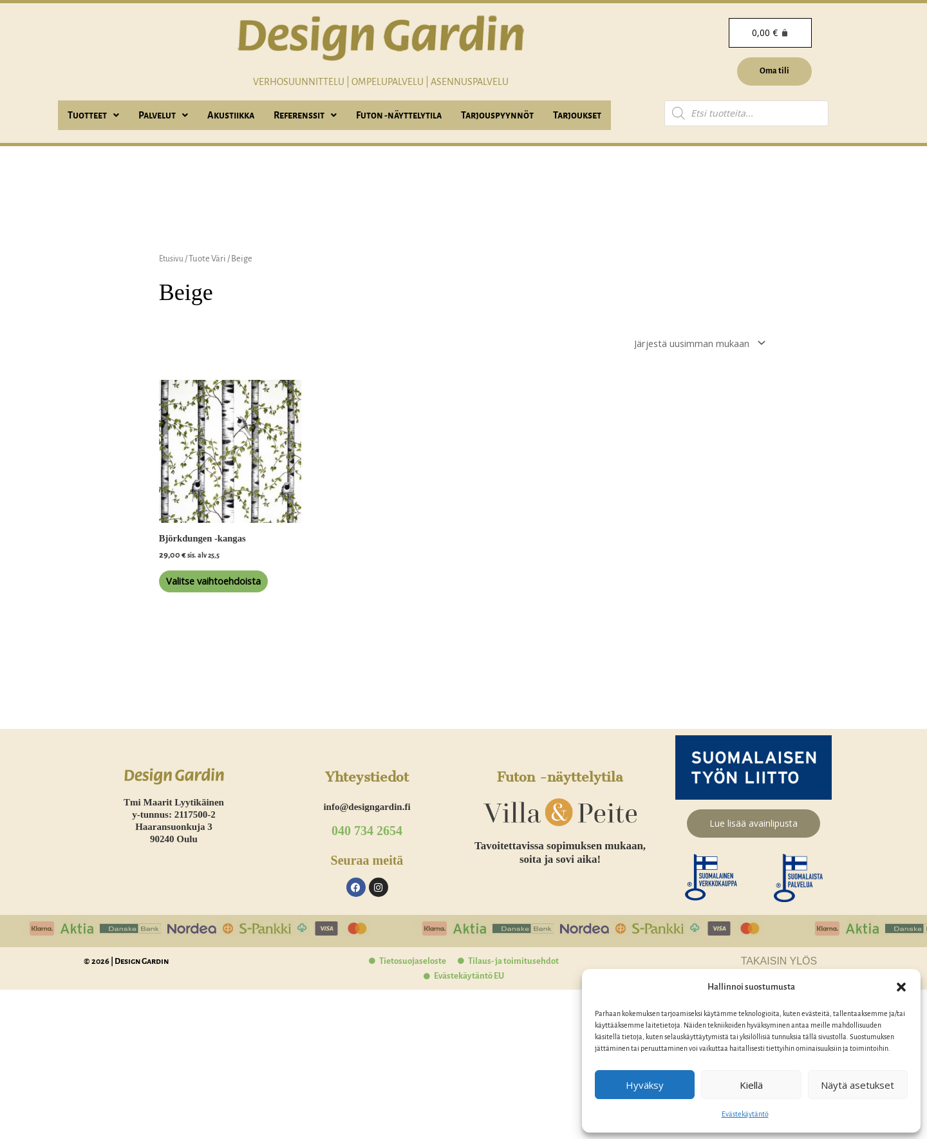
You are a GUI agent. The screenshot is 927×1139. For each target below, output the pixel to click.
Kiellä (751, 1084)
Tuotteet (93, 115)
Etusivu (173, 258)
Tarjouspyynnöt (497, 115)
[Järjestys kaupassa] (687, 344)
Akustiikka (230, 115)
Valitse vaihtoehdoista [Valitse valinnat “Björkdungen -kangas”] (218, 598)
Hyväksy (645, 1084)
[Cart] (769, 32)
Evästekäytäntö (745, 1114)
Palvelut (163, 115)
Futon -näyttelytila (399, 115)
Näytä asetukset (857, 1084)
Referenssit (305, 115)
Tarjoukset (577, 115)
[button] (901, 987)
